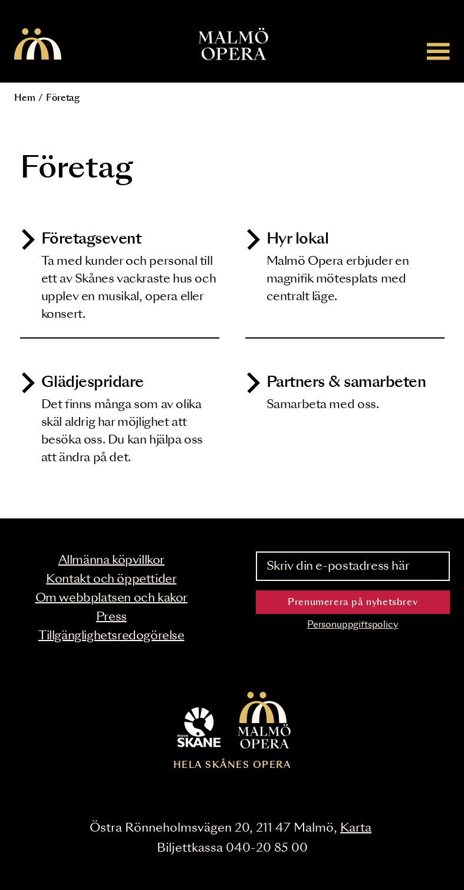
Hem (24, 98)
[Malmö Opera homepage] (37, 44)
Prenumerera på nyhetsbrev (352, 602)
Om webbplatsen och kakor (111, 598)
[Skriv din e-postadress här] (353, 566)
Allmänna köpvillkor (111, 560)
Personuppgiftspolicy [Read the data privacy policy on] (353, 624)
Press (111, 617)
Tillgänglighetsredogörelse (111, 636)
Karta (355, 828)
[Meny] (438, 51)
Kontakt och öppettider (111, 579)
